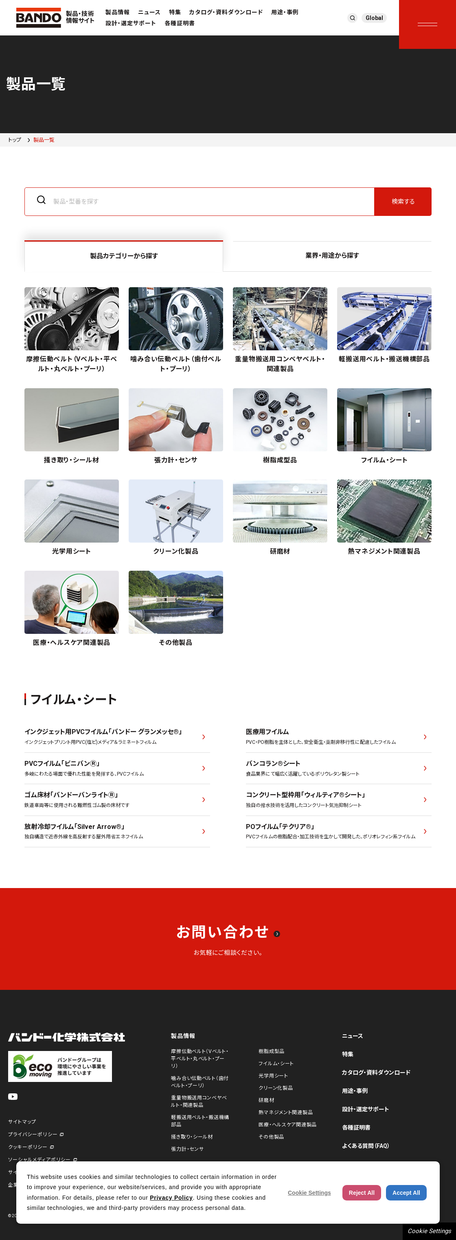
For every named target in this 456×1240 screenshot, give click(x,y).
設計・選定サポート (130, 23)
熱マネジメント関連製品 (286, 1112)
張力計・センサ (187, 1149)
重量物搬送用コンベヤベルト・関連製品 (199, 1101)
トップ (14, 140)
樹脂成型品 (272, 1051)
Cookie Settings (429, 1231)
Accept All (406, 1192)
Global (374, 18)
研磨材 (266, 1100)
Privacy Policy (171, 1197)
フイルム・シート (276, 1063)
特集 (175, 12)
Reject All (362, 1192)
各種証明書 (179, 23)
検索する (403, 201)
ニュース (149, 12)
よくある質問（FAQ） (366, 1146)
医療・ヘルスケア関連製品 (288, 1125)
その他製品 (271, 1137)
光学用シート (273, 1076)
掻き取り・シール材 (192, 1137)
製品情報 (117, 12)
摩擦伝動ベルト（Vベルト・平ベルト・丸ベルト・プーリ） (199, 1059)
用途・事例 (285, 12)
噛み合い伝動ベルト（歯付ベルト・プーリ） (200, 1081)
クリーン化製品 (276, 1088)
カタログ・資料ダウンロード (226, 12)
